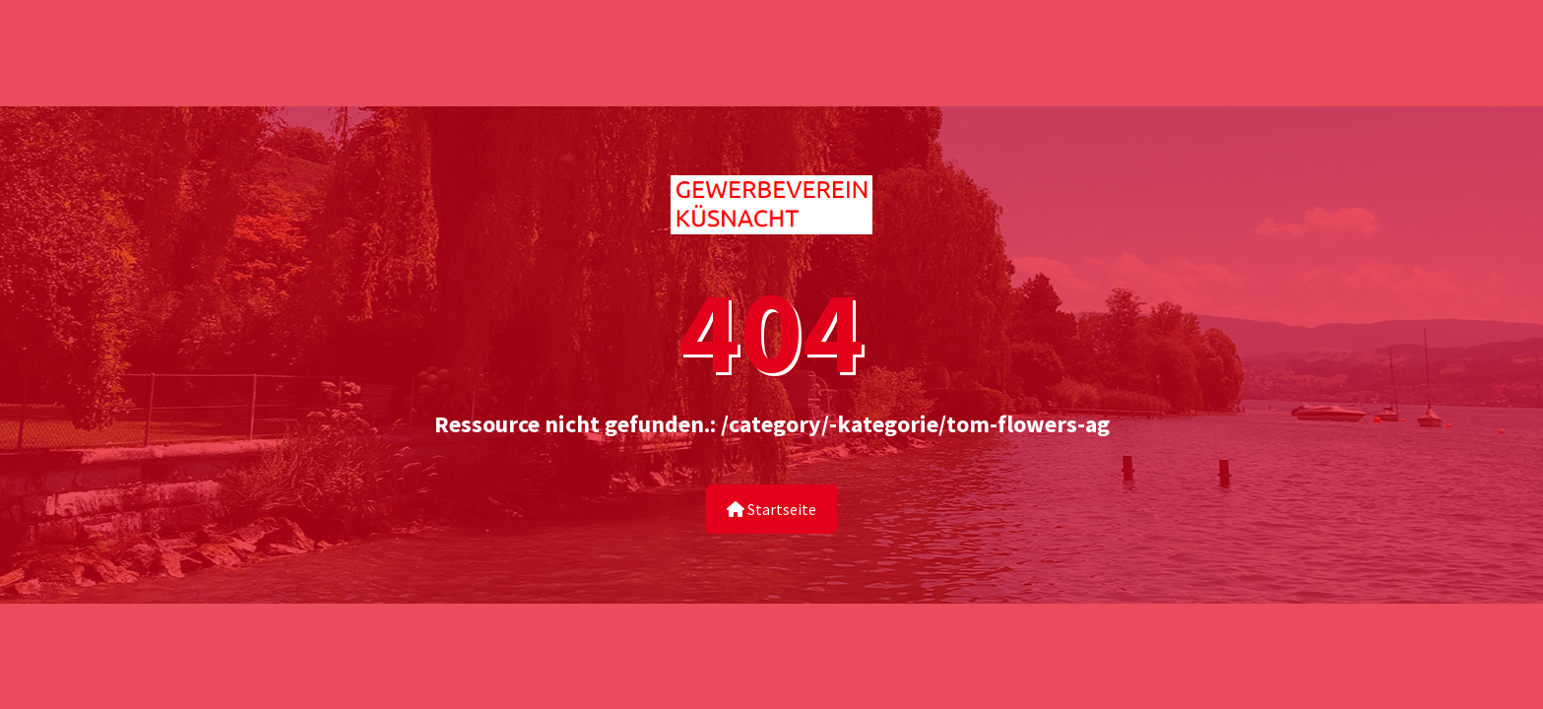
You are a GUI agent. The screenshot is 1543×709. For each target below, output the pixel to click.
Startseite (771, 509)
